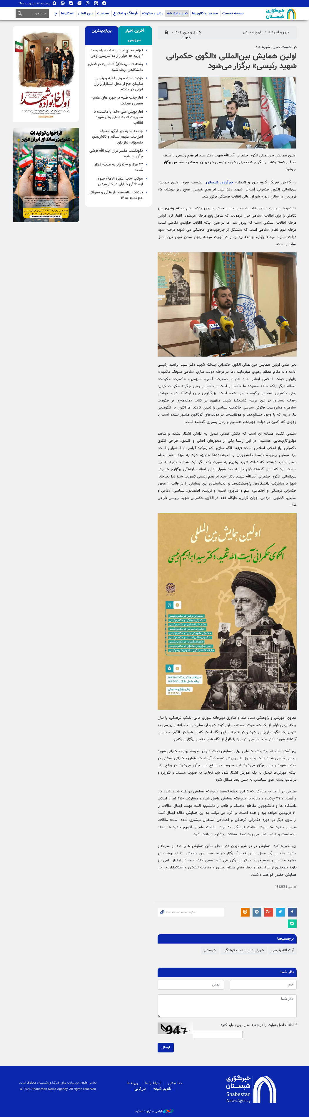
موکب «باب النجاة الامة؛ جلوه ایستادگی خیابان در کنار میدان (120, 181)
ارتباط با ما (153, 1083)
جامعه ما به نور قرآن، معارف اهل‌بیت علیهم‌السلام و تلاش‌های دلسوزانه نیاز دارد (117, 136)
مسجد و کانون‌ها (205, 13)
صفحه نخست (233, 13)
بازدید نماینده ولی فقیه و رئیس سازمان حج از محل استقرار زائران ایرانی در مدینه (118, 83)
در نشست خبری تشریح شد (276, 47)
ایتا (96, 3)
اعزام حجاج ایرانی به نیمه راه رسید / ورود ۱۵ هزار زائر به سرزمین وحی (117, 53)
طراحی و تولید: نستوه (155, 1111)
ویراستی (79, 3)
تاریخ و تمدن (252, 32)
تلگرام (104, 3)
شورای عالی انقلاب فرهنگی (243, 950)
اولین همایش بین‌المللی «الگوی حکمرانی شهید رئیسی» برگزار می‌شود (231, 61)
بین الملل (85, 13)
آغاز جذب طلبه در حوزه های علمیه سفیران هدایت (117, 100)
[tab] (134, 35)
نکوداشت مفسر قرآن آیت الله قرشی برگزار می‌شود (116, 153)
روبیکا (55, 3)
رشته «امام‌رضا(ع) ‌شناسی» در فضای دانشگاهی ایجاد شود (115, 67)
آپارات (63, 3)
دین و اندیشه (177, 13)
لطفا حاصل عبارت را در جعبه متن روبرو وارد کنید (259, 1025)
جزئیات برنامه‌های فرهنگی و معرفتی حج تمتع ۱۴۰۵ (116, 195)
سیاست (103, 13)
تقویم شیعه (162, 1089)
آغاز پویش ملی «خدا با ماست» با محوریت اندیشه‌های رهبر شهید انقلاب (118, 117)
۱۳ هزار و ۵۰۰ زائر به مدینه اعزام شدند (118, 167)
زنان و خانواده (152, 13)
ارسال (165, 1047)
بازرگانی (140, 1089)
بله (71, 3)
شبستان (264, 14)
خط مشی (175, 1083)
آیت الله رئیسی (282, 950)
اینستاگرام (88, 3)
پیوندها (132, 1083)
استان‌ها (67, 13)
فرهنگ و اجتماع (125, 13)
